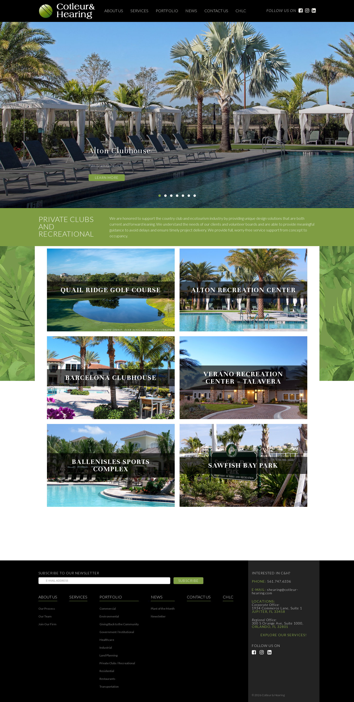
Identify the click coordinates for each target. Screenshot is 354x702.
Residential (107, 671)
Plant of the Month (163, 608)
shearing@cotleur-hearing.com (275, 591)
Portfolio (167, 10)
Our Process (46, 608)
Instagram (306, 10)
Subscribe (188, 580)
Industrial (106, 647)
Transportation (109, 686)
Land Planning (109, 655)
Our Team (45, 616)
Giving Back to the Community (119, 624)
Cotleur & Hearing (67, 11)
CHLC (241, 10)
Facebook (299, 10)
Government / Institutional (117, 632)
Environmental (109, 616)
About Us (113, 10)
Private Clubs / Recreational (117, 663)
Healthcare (107, 639)
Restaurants (107, 678)
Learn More (106, 177)
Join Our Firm (47, 624)
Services (139, 10)
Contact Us (216, 10)
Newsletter (158, 616)
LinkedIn (312, 10)
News (191, 10)
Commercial (108, 608)
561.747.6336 (279, 581)
